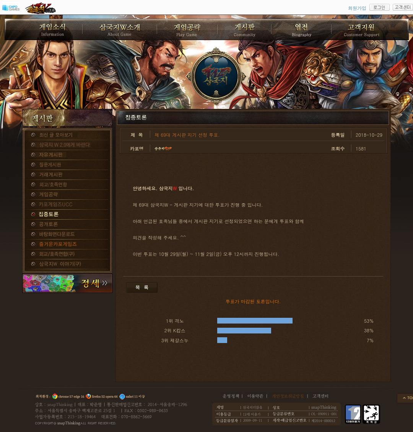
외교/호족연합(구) (67, 254)
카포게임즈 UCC (67, 205)
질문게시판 (67, 165)
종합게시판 (67, 135)
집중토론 (67, 215)
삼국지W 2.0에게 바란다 (67, 145)
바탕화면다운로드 (67, 234)
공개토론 (67, 225)
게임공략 (67, 195)
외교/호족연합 (67, 185)
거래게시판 (67, 175)
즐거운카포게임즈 (67, 244)
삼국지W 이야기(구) (67, 264)
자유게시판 (67, 155)
